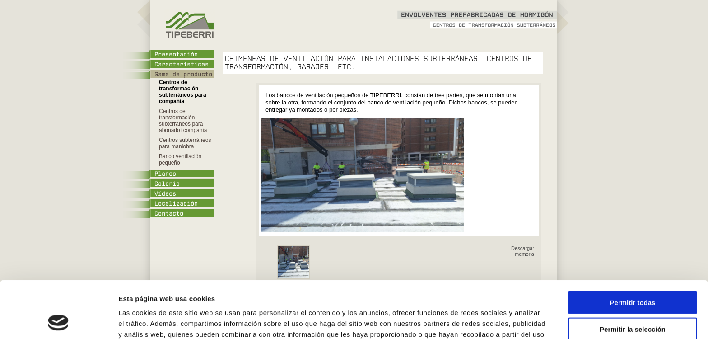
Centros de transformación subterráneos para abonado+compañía (183, 120)
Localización (176, 204)
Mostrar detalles (485, 321)
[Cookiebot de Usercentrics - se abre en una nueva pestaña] (58, 321)
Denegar (632, 302)
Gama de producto (183, 74)
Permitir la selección (633, 275)
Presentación (176, 55)
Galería (167, 184)
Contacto (168, 214)
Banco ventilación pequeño (180, 159)
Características (181, 64)
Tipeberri (189, 25)
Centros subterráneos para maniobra (185, 143)
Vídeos (165, 194)
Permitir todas (633, 249)
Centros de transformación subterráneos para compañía (182, 91)
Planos (165, 174)
